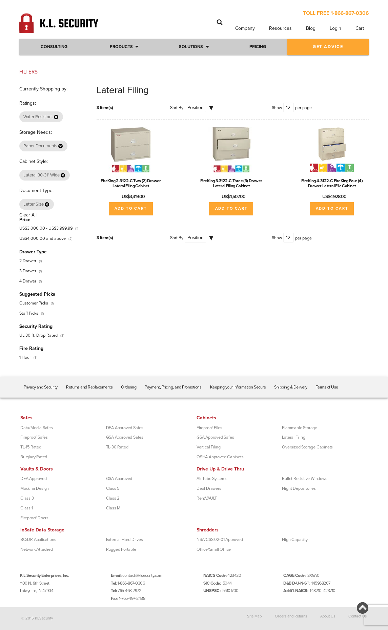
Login (335, 28)
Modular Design (34, 488)
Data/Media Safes (36, 427)
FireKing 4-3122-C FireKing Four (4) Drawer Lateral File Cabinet (332, 183)
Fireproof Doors (34, 518)
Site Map (254, 616)
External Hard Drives (124, 539)
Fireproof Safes (34, 437)
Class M (113, 508)
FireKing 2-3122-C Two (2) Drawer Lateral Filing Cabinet (131, 183)
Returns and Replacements (89, 387)
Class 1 (26, 508)
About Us (327, 616)
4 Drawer (27, 281)
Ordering (128, 387)
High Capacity (294, 539)
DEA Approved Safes (124, 427)
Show (277, 107)
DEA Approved (33, 478)
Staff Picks (28, 313)
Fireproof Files (209, 427)
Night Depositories (298, 488)
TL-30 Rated (117, 447)
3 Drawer (27, 271)
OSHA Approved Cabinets (220, 457)
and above (42, 238)
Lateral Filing (293, 437)
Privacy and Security (41, 387)
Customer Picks (33, 303)
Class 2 (113, 498)
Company (245, 28)
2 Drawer (27, 261)
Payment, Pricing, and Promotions (173, 387)
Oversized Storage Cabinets (307, 447)
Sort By (176, 107)
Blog (310, 28)
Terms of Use (327, 387)
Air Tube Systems (212, 478)
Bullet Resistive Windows (304, 478)
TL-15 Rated (30, 447)
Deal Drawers (209, 488)
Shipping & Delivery (290, 387)
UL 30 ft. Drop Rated (38, 335)
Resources (280, 28)
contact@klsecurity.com (142, 575)
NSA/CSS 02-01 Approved (220, 539)
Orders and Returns (291, 616)
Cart (359, 28)
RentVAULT (207, 498)
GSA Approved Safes (124, 437)
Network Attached (36, 549)
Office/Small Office (214, 549)
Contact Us (357, 616)
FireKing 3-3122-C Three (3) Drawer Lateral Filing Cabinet (231, 183)
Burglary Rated (33, 457)
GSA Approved (119, 478)
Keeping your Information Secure (238, 387)
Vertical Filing (209, 447)
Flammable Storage (299, 427)
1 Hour (25, 357)
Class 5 (113, 488)
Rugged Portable (121, 549)
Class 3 (27, 498)
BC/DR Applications (38, 539)
